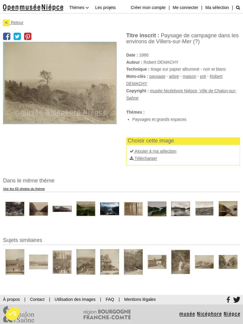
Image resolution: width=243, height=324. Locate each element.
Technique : (138, 69)
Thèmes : (135, 112)
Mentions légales (140, 299)
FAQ (110, 299)
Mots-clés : (137, 76)
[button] (12, 314)
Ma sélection (217, 7)
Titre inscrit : (142, 35)
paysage (157, 76)
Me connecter (185, 7)
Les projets (105, 7)
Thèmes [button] (79, 7)
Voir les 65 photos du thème (24, 189)
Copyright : (137, 90)
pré (203, 76)
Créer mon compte (148, 7)
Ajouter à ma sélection (153, 151)
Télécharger (143, 158)
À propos (11, 299)
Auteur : (134, 62)
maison (189, 76)
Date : (132, 55)
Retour (13, 22)
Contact (37, 299)
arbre (174, 76)
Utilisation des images (75, 299)
